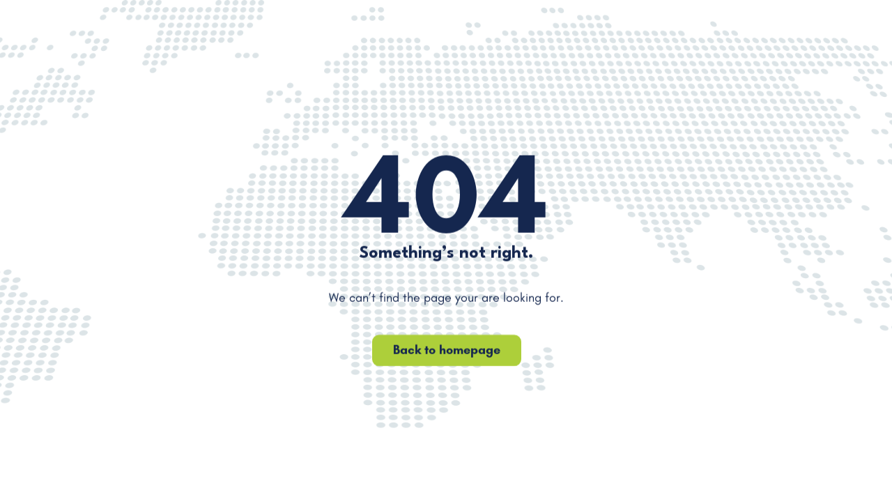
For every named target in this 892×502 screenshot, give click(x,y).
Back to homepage (446, 350)
